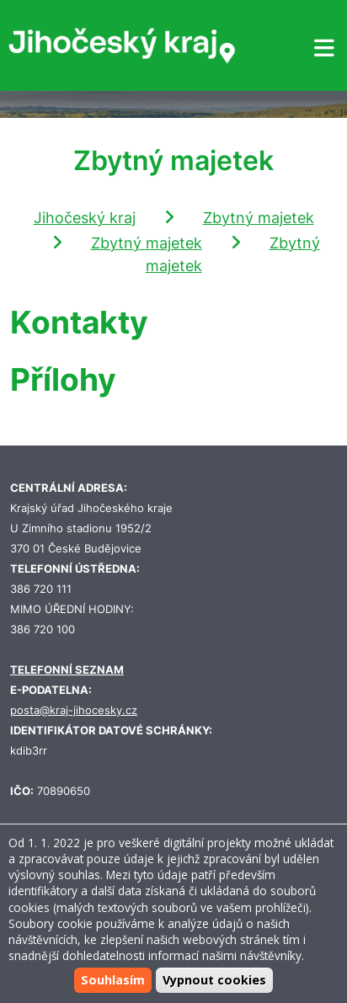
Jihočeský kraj (85, 218)
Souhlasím (113, 980)
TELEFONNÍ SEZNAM (67, 670)
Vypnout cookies (214, 980)
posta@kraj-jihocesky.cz (73, 710)
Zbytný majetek (258, 218)
